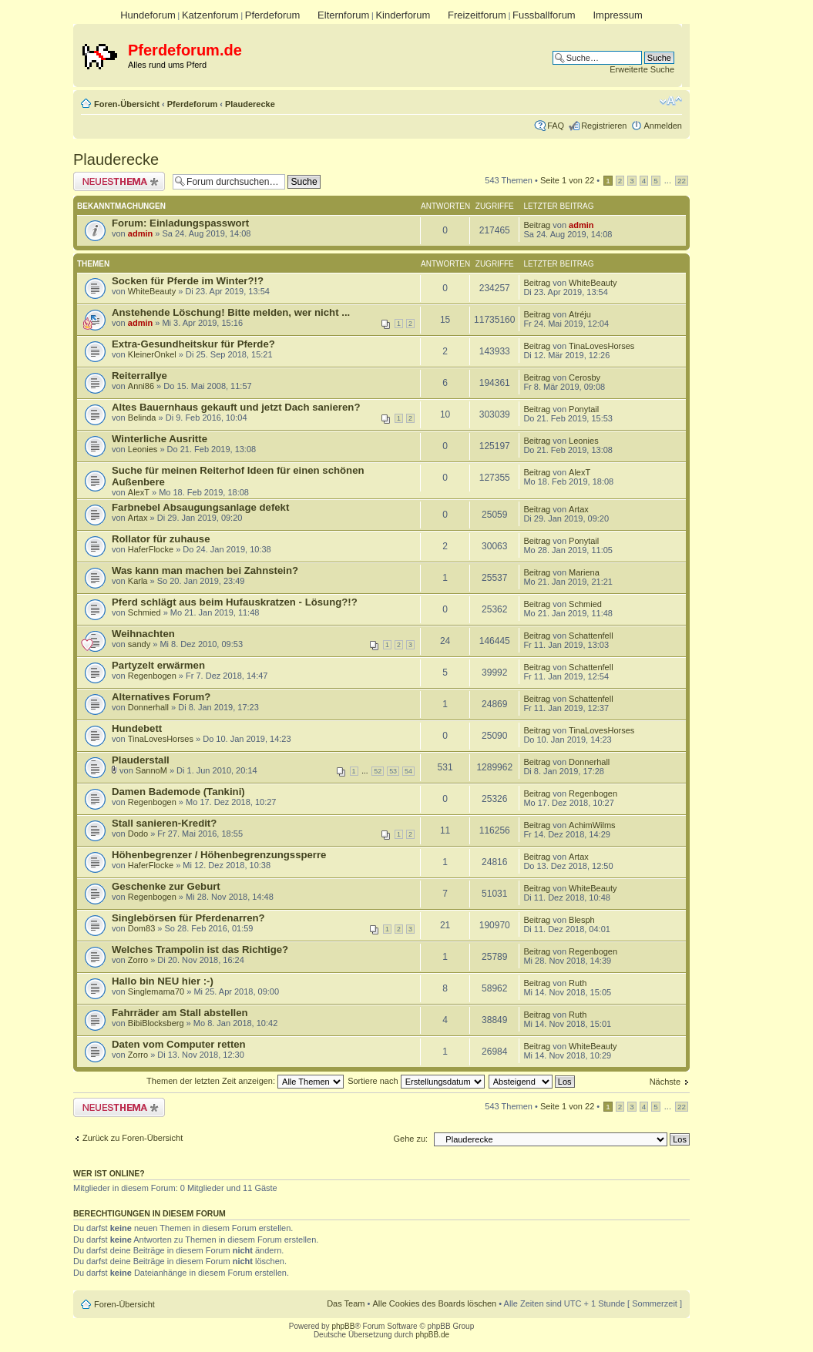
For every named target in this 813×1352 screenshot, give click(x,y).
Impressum (617, 15)
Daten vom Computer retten (179, 1044)
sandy (139, 644)
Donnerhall (148, 707)
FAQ (555, 125)
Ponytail (584, 409)
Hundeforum (148, 15)
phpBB (342, 1326)
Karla (138, 580)
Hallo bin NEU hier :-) (162, 981)
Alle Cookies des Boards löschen (434, 1303)
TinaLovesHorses (601, 346)
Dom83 (141, 928)
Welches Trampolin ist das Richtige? (200, 949)
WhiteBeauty (152, 291)
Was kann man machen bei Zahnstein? (205, 570)
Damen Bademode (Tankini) (178, 791)
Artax (138, 517)
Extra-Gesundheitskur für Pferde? (193, 344)
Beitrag (536, 225)
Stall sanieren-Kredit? (164, 823)
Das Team (346, 1303)
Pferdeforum (273, 15)
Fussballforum (544, 15)
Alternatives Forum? (161, 697)
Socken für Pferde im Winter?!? (188, 281)
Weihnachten (143, 633)
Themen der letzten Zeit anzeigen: (245, 1080)
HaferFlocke (150, 549)
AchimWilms (592, 825)
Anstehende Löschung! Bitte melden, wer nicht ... (231, 312)
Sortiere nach (416, 1080)
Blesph (582, 919)
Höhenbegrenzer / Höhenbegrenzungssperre (219, 855)
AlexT (138, 492)
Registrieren (604, 125)
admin (140, 233)
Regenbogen (152, 675)
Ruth (577, 983)
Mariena (584, 572)
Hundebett (137, 728)
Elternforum (343, 15)
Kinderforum (402, 15)
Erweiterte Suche (642, 69)
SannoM (151, 770)
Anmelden (662, 125)
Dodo (138, 833)
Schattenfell (591, 635)
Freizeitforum (477, 15)
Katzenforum (210, 15)
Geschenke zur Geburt (166, 886)
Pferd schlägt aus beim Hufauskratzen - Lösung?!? (235, 602)
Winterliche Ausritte (159, 439)
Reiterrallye (139, 375)
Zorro (138, 960)
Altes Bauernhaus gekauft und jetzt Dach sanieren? (236, 407)
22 (681, 180)
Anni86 (141, 386)
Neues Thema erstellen (119, 181)
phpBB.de (432, 1334)
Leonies (143, 449)
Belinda (142, 417)
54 (408, 771)
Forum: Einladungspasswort (180, 223)
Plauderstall (141, 760)
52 (377, 771)
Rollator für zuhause (161, 539)
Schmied (144, 612)
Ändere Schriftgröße (671, 101)
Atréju (580, 314)
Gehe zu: (410, 1138)
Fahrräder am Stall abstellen (180, 1012)
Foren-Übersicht (127, 104)
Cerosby (584, 377)
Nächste (665, 1081)
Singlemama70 (156, 991)
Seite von (567, 180)
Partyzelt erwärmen (158, 665)
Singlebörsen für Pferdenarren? (188, 918)
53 (393, 771)
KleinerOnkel (152, 354)
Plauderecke (250, 104)
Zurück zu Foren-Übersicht (132, 1137)
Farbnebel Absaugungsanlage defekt (200, 507)
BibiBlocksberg (156, 1023)
